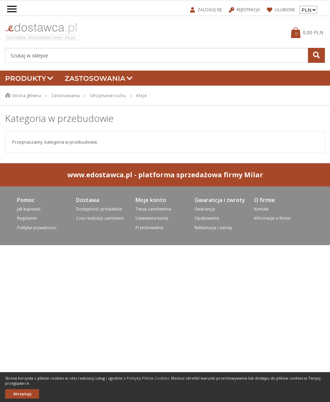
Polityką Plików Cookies (148, 378)
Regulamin (27, 218)
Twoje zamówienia (153, 209)
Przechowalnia (149, 228)
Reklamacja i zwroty (213, 228)
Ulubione (281, 10)
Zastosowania (99, 78)
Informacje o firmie (272, 218)
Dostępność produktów (99, 209)
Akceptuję (22, 393)
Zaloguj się (206, 10)
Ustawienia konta (151, 218)
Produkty (29, 78)
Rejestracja (244, 10)
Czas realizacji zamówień (100, 218)
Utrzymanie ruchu (110, 95)
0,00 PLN (313, 33)
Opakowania (207, 218)
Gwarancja (205, 209)
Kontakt (261, 209)
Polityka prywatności (36, 228)
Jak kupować (29, 209)
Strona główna (27, 95)
